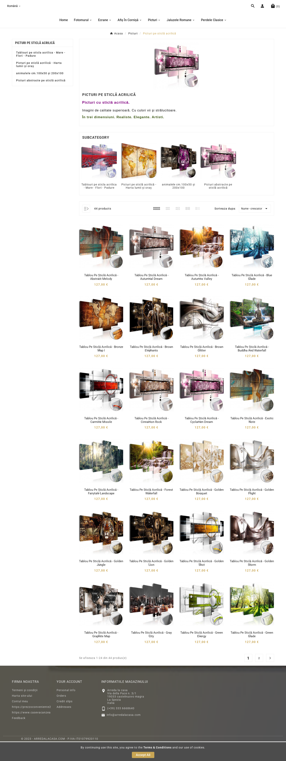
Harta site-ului (22, 715)
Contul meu (20, 720)
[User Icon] (263, 16)
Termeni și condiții (25, 709)
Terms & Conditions (157, 747)
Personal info (66, 709)
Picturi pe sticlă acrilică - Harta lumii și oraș (39, 84)
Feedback (18, 737)
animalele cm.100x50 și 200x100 (40, 92)
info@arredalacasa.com (124, 734)
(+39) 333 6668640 (120, 728)
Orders (61, 715)
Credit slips (64, 720)
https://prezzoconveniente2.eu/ (34, 726)
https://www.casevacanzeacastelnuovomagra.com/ (48, 732)
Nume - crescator (255, 228)
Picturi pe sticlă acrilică (35, 62)
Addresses (64, 726)
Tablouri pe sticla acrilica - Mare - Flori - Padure (40, 73)
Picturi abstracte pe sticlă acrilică (41, 99)
